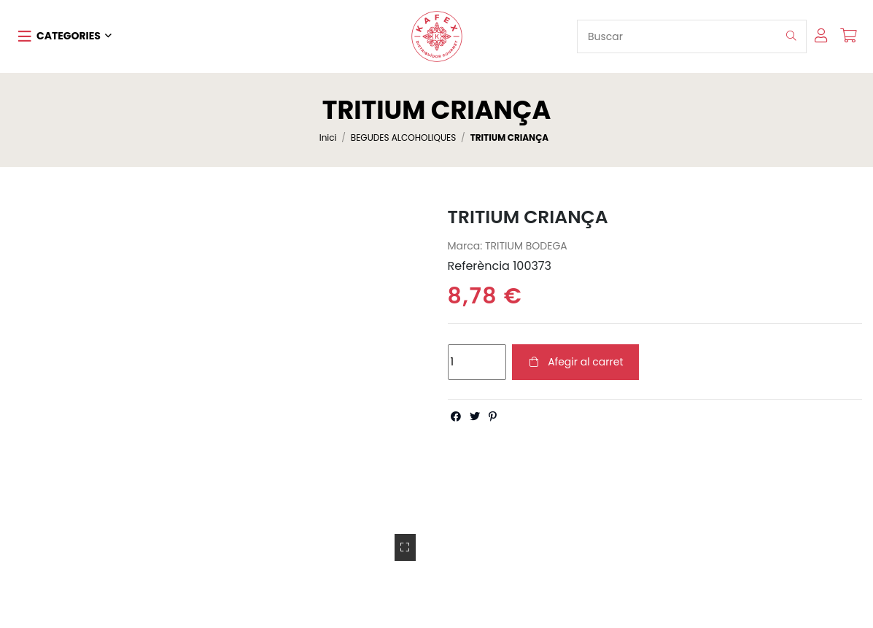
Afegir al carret (575, 361)
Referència (479, 266)
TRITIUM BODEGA (526, 246)
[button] (65, 36)
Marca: (465, 246)
